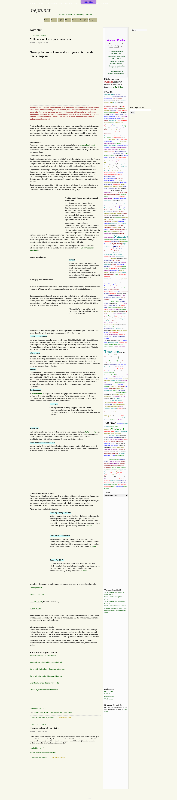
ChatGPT (123, 118)
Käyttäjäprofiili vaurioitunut (119, 198)
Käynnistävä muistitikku (113, 194)
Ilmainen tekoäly (108, 153)
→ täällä (93, 546)
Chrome (106, 120)
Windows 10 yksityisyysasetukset (117, 451)
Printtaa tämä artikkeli (39, 36)
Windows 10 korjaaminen (113, 437)
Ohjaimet (121, 241)
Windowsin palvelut (115, 469)
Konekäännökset (116, 170)
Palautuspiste (107, 258)
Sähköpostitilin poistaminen (119, 326)
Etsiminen (116, 131)
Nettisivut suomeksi (109, 237)
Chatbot (119, 118)
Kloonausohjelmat (108, 168)
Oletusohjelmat (108, 254)
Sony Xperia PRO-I (37, 588)
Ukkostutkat (107, 386)
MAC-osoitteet (117, 219)
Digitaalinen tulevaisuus (117, 124)
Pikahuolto (113, 264)
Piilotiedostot (107, 264)
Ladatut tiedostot (116, 204)
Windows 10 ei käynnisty (121, 431)
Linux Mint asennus (113, 215)
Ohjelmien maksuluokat (110, 250)
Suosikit (124, 313)
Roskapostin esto (124, 287)
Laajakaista (107, 202)
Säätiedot (125, 330)
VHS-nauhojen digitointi (116, 400)
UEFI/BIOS (120, 384)
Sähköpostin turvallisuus (110, 324)
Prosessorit (123, 272)
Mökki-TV (107, 229)
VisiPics (113, 412)
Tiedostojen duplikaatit (112, 342)
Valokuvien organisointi (119, 394)
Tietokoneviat (118, 367)
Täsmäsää (114, 384)
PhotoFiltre (123, 262)
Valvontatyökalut (108, 396)
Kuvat (41, 712)
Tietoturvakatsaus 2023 (109, 372)
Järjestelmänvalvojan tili (110, 159)
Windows (68, 20)
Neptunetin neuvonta (120, 229)
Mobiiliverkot (107, 225)
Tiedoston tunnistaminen (119, 346)
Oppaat (40, 3)
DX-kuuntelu (107, 130)
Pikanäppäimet (120, 264)
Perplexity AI (117, 262)
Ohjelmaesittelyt (116, 244)
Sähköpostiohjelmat (121, 324)
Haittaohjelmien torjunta (110, 145)
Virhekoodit (120, 408)
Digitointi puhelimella (118, 126)
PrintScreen (107, 270)
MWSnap (122, 227)
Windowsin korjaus (115, 467)
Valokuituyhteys (108, 390)
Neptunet (112, 229)
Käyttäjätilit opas (108, 200)
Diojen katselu (112, 128)
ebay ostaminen (114, 130)
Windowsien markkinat (114, 461)
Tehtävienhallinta (123, 332)
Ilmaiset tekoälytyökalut (118, 153)
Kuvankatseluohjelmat (109, 176)
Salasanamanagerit (123, 291)
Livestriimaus (118, 217)
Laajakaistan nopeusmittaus (116, 202)
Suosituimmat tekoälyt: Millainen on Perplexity (114, 602)
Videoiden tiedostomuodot (119, 404)
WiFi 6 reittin (115, 414)
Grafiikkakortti (116, 141)
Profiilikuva (113, 272)
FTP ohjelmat (107, 137)
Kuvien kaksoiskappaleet (116, 186)
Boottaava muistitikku (109, 112)
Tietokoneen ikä (112, 355)
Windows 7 (120, 423)
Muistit (112, 227)
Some (105, 307)
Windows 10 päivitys (119, 443)
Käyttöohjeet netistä (117, 200)
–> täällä (88, 526)
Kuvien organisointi (112, 188)
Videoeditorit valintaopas (117, 402)
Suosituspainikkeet (108, 315)
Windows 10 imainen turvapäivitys (112, 433)
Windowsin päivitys (115, 473)
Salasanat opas (112, 293)
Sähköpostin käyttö (108, 322)
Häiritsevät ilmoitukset (120, 151)
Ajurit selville (107, 100)
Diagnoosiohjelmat (122, 120)
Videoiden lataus (108, 404)
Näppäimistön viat (108, 239)
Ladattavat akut (108, 204)
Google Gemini (123, 139)
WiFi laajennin (107, 416)
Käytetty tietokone (113, 196)
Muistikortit (107, 227)
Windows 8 (121, 426)
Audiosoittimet (107, 104)
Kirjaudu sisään (108, 691)
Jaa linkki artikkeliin (38, 709)
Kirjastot (124, 166)
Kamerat (36, 712)
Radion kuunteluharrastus (113, 280)
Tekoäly (106, 334)
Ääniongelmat (119, 486)
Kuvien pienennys (122, 188)
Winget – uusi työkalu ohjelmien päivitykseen (113, 598)
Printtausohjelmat (114, 270)
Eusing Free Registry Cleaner (119, 133)
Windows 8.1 (107, 429)
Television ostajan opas (114, 338)
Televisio (106, 338)
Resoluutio (106, 286)
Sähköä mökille (108, 328)
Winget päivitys (117, 482)
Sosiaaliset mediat (112, 307)
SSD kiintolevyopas (114, 309)
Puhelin (46, 712)
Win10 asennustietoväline (115, 417)
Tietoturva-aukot (118, 370)
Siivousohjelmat (113, 303)
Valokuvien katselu (108, 394)
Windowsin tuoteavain (119, 477)
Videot (70, 712)
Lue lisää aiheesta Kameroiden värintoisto (43, 752)
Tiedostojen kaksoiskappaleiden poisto (113, 344)
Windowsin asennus (114, 463)
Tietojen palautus (117, 348)
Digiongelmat (107, 124)
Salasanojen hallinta (121, 293)
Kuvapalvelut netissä (109, 180)
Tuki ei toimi (112, 378)
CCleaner (111, 114)
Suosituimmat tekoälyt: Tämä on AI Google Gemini (114, 593)
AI (115, 94)
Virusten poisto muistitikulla (116, 410)
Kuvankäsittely (119, 176)
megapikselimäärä (87, 145)
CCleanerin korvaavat (119, 114)
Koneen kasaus (107, 170)
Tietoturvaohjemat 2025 (122, 374)
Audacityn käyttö (108, 102)
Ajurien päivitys (108, 98)
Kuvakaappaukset (117, 174)
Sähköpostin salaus (118, 322)
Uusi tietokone (112, 388)
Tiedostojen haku (123, 342)
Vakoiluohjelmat (120, 388)
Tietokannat (125, 348)
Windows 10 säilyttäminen (118, 447)
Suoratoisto (110, 313)
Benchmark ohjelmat (113, 108)
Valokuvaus (63, 712)
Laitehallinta (124, 204)
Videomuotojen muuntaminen (111, 406)
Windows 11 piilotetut (109, 455)
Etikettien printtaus (108, 131)
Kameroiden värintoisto (44, 728)
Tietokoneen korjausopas (117, 357)
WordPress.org (108, 699)
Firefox (115, 135)
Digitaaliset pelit (108, 126)
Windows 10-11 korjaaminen (111, 453)
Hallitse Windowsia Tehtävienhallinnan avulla (115, 612)
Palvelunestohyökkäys (121, 258)
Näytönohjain (107, 241)
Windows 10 (117, 428)
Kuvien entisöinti (117, 184)
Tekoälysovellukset (113, 334)
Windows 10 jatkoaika (114, 435)
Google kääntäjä (108, 141)
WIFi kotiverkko (123, 414)
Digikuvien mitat (119, 122)
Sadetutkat (116, 291)
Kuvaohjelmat (84, 20)
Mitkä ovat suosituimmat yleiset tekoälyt (115, 608)
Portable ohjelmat (113, 268)
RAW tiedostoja (91, 432)
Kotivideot (122, 170)
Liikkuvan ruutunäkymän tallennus (112, 213)
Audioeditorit (119, 102)
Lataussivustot (115, 208)
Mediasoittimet (108, 221)
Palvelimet (113, 258)
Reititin (110, 282)
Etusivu (32, 3)
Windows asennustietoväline (111, 457)
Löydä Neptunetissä (109, 219)
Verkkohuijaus (116, 398)
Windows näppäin (114, 480)
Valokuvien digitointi (121, 392)
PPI (118, 268)
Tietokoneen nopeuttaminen (111, 358)
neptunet (40, 10)
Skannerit (123, 305)
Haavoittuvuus (123, 141)
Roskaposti (116, 287)
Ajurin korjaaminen (117, 98)
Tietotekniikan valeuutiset (110, 369)
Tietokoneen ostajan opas (115, 360)
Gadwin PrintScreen (116, 137)
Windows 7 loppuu (113, 426)
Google (117, 139)
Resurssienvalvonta (109, 287)
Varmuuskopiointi (108, 398)
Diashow (112, 122)
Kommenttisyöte (108, 696)
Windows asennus (119, 455)
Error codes (121, 130)
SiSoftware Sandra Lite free (113, 305)
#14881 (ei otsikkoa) (102, 3)
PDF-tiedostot (116, 260)
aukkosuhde (37, 394)
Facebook (111, 135)
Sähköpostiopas (108, 326)
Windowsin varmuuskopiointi (111, 478)
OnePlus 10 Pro (36, 602)
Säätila (106, 332)
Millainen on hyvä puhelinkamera (50, 39)
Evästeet (106, 135)
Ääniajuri (113, 486)
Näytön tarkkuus (115, 241)
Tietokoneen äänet (121, 364)
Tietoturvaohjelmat (120, 372)
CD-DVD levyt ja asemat (110, 118)
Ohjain (126, 241)
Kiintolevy (107, 163)
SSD (125, 307)
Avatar (120, 106)
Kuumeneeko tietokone (109, 172)
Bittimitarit (113, 110)
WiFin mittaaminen (116, 416)
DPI (117, 128)
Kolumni (115, 168)
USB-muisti (113, 386)
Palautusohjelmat (120, 256)
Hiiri (119, 149)
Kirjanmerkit (119, 166)
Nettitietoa (121, 236)
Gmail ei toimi (111, 139)
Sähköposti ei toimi (120, 317)
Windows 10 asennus (109, 431)
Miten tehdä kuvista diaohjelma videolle (44, 683)
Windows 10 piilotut (109, 443)
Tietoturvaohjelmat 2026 (54, 3)
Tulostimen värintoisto (115, 380)
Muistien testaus (120, 225)
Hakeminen (119, 145)
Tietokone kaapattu (108, 366)
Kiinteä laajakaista (122, 161)
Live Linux (112, 217)
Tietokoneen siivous (115, 362)
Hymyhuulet (92, 20)
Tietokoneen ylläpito (112, 364)
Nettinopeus (121, 233)
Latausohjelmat (108, 208)
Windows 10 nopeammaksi (116, 439)
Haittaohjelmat (117, 143)
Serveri (120, 299)
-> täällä (84, 571)
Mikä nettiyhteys (113, 223)
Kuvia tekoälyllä (108, 184)
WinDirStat (120, 419)
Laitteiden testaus (108, 206)
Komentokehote (122, 168)
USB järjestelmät (121, 386)
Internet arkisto (118, 155)
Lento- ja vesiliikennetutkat (119, 209)
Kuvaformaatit (119, 172)
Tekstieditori (122, 334)
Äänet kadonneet (113, 484)
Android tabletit (115, 100)
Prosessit (118, 272)
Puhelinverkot (107, 278)
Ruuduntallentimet (108, 291)
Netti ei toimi (114, 233)
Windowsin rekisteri (117, 475)
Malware (124, 219)
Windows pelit (122, 480)
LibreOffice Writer (119, 211)
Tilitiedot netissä (117, 376)
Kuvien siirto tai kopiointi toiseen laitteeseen (46, 676)
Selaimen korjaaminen (109, 297)
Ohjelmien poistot (108, 252)
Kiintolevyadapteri (115, 163)
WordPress (124, 482)
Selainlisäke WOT (114, 299)
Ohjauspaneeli (107, 244)
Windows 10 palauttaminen (117, 441)
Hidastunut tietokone (113, 149)
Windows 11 (123, 453)
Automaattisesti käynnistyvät (111, 106)
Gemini (123, 137)
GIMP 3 (106, 139)
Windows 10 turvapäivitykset (111, 449)
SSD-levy (106, 309)
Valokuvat (114, 390)
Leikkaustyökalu (108, 209)
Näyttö (115, 239)
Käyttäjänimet (121, 196)
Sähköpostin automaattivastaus (111, 319)
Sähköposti (112, 317)
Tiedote (111, 348)
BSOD (117, 112)
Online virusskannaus (117, 254)
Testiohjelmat (108, 340)
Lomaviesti (125, 217)
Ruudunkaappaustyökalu (113, 289)
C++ (120, 112)
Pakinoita (112, 256)
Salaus (105, 295)
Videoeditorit (107, 402)
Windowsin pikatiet (115, 471)
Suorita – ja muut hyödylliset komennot (115, 606)
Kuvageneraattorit (108, 174)
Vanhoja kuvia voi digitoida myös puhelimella (46, 662)
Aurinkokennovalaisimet (118, 104)
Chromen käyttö (112, 120)
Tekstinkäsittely (108, 336)
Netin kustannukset (114, 231)
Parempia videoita (108, 260)
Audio (114, 102)
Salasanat (106, 293)
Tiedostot (106, 348)
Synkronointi (117, 315)
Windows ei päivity (114, 459)
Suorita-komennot (117, 313)
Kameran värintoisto (121, 159)
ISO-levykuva (112, 157)
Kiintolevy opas (112, 166)
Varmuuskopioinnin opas (119, 396)
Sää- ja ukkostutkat (116, 328)
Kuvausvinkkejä (123, 182)
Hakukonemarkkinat (114, 147)
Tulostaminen (118, 378)
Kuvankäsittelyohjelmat (110, 178)
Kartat (110, 161)
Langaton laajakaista (118, 206)
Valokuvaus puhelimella (110, 392)
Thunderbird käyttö (116, 340)
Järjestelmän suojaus (121, 157)
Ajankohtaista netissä (119, 97)
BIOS (119, 108)
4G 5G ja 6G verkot (109, 94)
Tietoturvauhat (108, 377)
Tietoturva (75, 20)
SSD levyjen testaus (109, 311)
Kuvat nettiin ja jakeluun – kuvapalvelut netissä (47, 669)
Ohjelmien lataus (120, 249)
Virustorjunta (107, 412)
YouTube (106, 484)
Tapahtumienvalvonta (113, 332)
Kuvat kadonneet (115, 182)
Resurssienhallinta (114, 286)
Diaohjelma (107, 122)
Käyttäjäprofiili (108, 198)
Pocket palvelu (118, 266)
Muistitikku (117, 227)
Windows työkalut (108, 482)
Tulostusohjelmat (110, 382)
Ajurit (123, 98)
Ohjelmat (61, 20)
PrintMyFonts (123, 268)
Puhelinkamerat (54, 712)
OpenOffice (107, 256)
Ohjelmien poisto (120, 250)
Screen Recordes (112, 295)
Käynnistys (115, 192)
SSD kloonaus (122, 309)
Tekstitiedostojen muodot (119, 336)
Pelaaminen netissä (108, 262)
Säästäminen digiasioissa (116, 330)
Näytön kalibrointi (121, 239)
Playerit (112, 266)
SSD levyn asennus (119, 311)
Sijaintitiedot (120, 303)
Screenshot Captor (120, 295)
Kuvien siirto (107, 190)
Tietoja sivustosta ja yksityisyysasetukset (78, 3)
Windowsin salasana (109, 477)
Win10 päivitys (114, 419)
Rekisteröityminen (122, 284)
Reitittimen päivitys (117, 282)
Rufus (105, 289)
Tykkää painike (108, 384)
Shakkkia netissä (115, 301)
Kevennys (114, 161)
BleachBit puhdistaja (122, 110)
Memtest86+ (115, 221)
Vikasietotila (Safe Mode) (110, 408)
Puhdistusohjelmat (108, 274)
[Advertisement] (65, 472)
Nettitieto (47, 20)
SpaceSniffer (120, 307)
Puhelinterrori (121, 276)
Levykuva (106, 211)
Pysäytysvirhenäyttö (116, 278)
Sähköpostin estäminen (117, 321)
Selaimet (117, 297)
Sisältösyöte (107, 694)
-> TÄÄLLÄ (118, 87)
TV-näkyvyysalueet (120, 382)
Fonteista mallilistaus (123, 135)
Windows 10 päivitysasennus (111, 445)
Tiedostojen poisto (108, 346)
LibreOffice (112, 211)
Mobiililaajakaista (121, 223)
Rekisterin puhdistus (113, 284)
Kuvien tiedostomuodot (116, 190)
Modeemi (113, 225)
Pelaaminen (123, 260)
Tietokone (54, 20)
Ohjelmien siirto (117, 252)
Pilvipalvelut (107, 266)
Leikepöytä (122, 208)
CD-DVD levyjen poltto (121, 116)
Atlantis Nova (122, 100)
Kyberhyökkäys (108, 192)
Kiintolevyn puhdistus (114, 165)
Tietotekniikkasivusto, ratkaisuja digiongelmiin (75, 14)
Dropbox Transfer (123, 128)
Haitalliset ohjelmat (109, 143)
